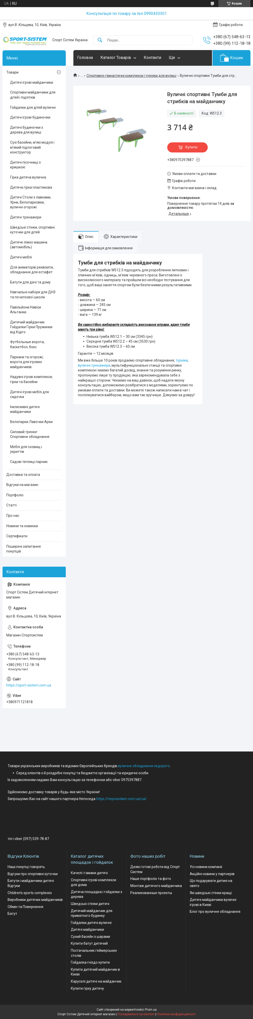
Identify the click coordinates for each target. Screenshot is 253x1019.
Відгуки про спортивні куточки (33, 874)
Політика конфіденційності (176, 1014)
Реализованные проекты (151, 893)
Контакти (152, 57)
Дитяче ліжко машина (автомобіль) (28, 244)
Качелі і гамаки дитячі (89, 873)
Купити (191, 147)
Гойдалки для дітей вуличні (33, 107)
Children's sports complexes (30, 893)
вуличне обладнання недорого (144, 766)
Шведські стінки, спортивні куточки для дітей (32, 229)
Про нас (12, 516)
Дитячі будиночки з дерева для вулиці (26, 130)
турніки (182, 360)
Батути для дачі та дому (30, 282)
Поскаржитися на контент (136, 1014)
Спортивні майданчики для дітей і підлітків (32, 94)
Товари (12, 72)
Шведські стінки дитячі (90, 904)
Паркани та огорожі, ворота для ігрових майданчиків (27, 362)
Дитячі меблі (21, 257)
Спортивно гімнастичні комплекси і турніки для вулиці (131, 76)
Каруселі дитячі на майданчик (96, 981)
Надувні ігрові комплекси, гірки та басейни (31, 379)
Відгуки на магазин (22, 485)
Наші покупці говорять (26, 867)
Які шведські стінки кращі (211, 893)
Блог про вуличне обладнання (215, 912)
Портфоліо (15, 495)
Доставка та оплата (23, 475)
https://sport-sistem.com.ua (28, 685)
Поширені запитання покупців (23, 548)
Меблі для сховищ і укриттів (26, 449)
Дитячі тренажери (25, 217)
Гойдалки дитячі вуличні (91, 923)
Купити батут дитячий (89, 943)
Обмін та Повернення (25, 907)
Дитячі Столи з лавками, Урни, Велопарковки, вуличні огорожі (30, 202)
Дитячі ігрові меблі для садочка (29, 394)
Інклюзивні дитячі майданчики (25, 409)
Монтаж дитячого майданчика (156, 886)
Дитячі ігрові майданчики (31, 82)
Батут (12, 914)
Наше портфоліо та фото (150, 879)
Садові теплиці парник (29, 462)
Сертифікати (16, 536)
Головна (85, 57)
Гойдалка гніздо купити (90, 962)
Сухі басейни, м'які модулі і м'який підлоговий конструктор (32, 147)
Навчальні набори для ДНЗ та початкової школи (32, 294)
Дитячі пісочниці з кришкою (25, 164)
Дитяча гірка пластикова (31, 187)
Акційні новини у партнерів (212, 874)
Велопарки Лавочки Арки (31, 422)
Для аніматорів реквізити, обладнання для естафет (32, 269)
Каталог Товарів (115, 57)
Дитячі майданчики (87, 929)
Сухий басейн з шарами (90, 937)
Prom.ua (151, 1009)
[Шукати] (99, 40)
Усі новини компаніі (206, 867)
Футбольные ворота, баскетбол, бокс (27, 344)
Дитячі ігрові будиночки (30, 117)
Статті (11, 505)
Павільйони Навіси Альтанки (25, 309)
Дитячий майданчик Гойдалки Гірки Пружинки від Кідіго (31, 327)
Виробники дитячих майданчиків (35, 900)
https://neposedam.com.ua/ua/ (121, 799)
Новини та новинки (22, 526)
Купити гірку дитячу (87, 988)
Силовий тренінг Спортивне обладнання (29, 434)
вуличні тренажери (94, 365)
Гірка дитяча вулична (28, 177)
